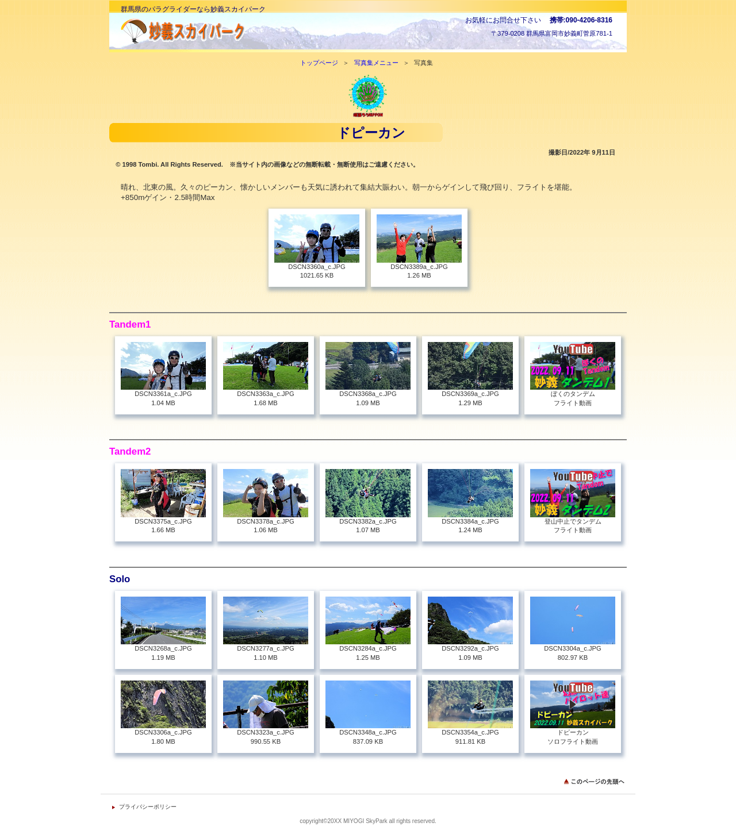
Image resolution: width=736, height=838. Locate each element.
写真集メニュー (376, 62)
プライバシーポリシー (148, 807)
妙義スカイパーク (236, 31)
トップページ (319, 62)
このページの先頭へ (595, 781)
